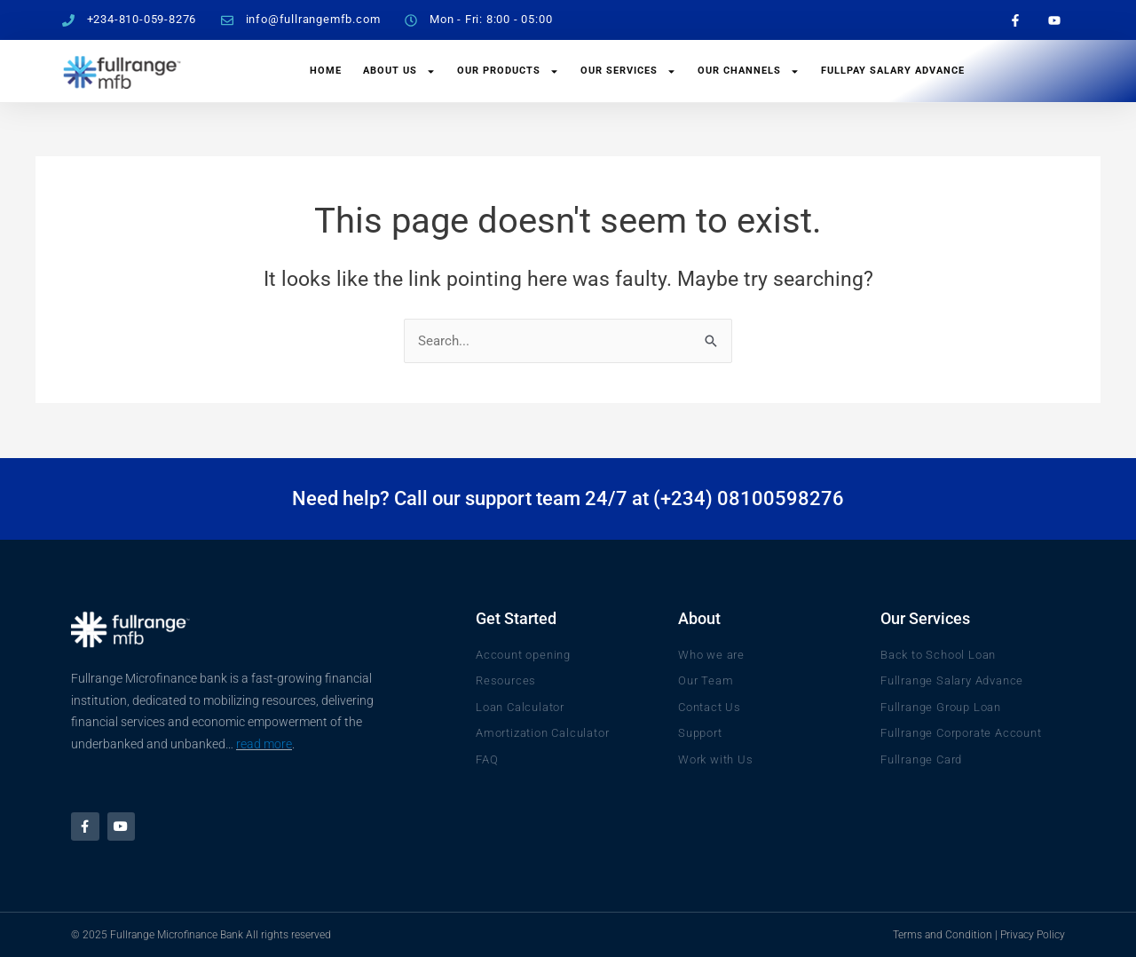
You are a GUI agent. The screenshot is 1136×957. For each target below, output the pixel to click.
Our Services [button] (628, 71)
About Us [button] (399, 71)
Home (326, 70)
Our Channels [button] (749, 71)
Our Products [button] (508, 71)
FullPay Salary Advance (893, 70)
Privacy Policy (1032, 935)
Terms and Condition (942, 935)
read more (264, 743)
